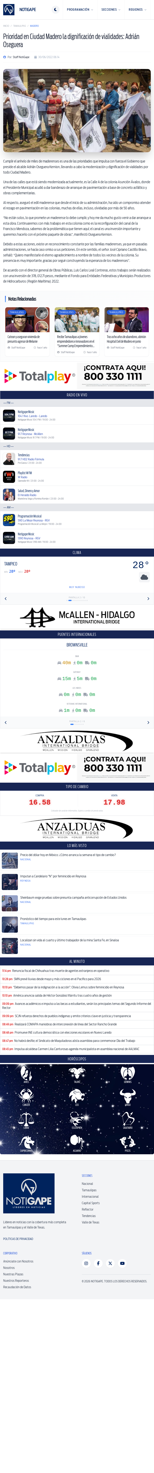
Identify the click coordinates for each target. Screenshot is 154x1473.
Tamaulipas (19, 25)
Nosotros (9, 1441)
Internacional (90, 1370)
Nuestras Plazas (13, 1448)
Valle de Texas (90, 1396)
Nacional (87, 1357)
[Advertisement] (77, 658)
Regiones (138, 9)
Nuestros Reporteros (16, 1454)
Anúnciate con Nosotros (18, 1435)
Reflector (87, 1383)
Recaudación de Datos (17, 1461)
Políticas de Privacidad (18, 1412)
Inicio (6, 25)
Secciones (111, 9)
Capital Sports (91, 1377)
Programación (80, 9)
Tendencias (89, 1390)
